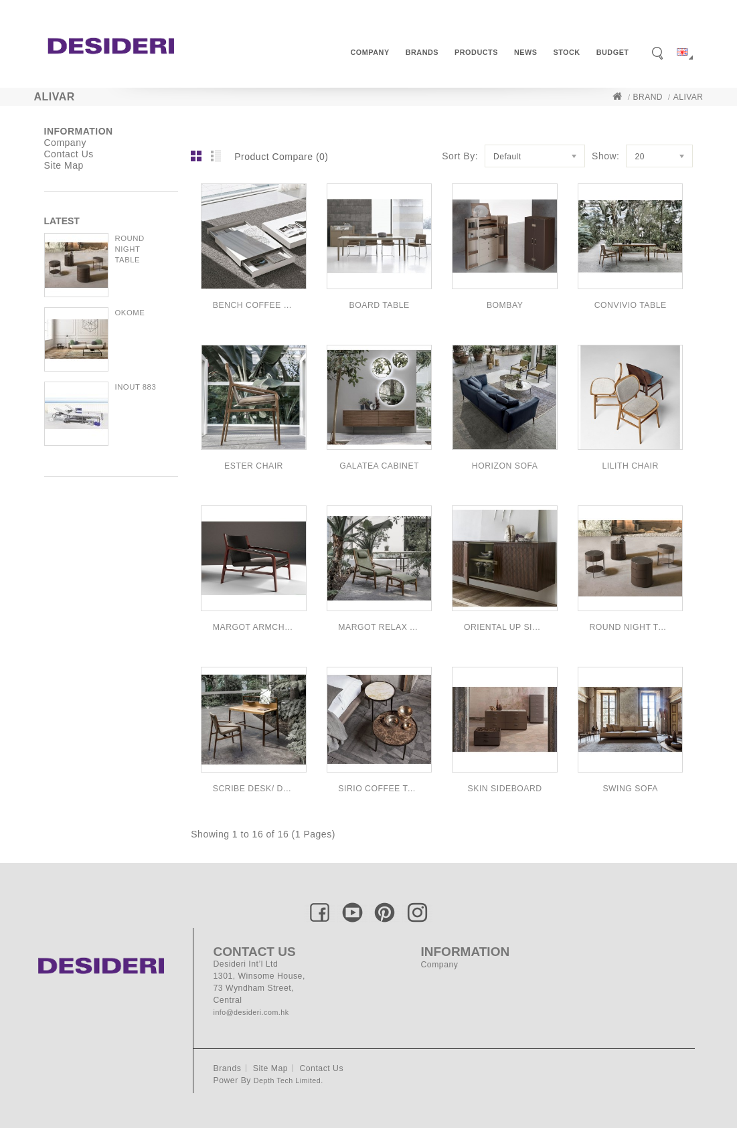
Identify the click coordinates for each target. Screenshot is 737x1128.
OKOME (130, 313)
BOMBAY (505, 305)
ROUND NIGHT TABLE (130, 249)
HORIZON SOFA (505, 466)
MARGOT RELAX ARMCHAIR (379, 627)
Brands (422, 52)
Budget (612, 52)
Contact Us (69, 154)
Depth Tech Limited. (288, 1080)
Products (476, 52)
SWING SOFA (630, 788)
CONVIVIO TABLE (630, 305)
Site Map (64, 165)
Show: (605, 156)
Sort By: (460, 156)
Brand (648, 97)
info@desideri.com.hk (251, 1012)
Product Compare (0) (281, 156)
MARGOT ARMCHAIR (254, 627)
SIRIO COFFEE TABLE (379, 788)
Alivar (688, 97)
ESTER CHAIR (253, 466)
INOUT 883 (136, 387)
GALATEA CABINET (379, 466)
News (526, 52)
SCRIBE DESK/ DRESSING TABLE (254, 788)
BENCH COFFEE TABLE (254, 305)
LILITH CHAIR (630, 466)
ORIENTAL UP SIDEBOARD (505, 627)
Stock (566, 52)
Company (370, 52)
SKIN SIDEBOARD (505, 788)
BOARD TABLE (379, 305)
